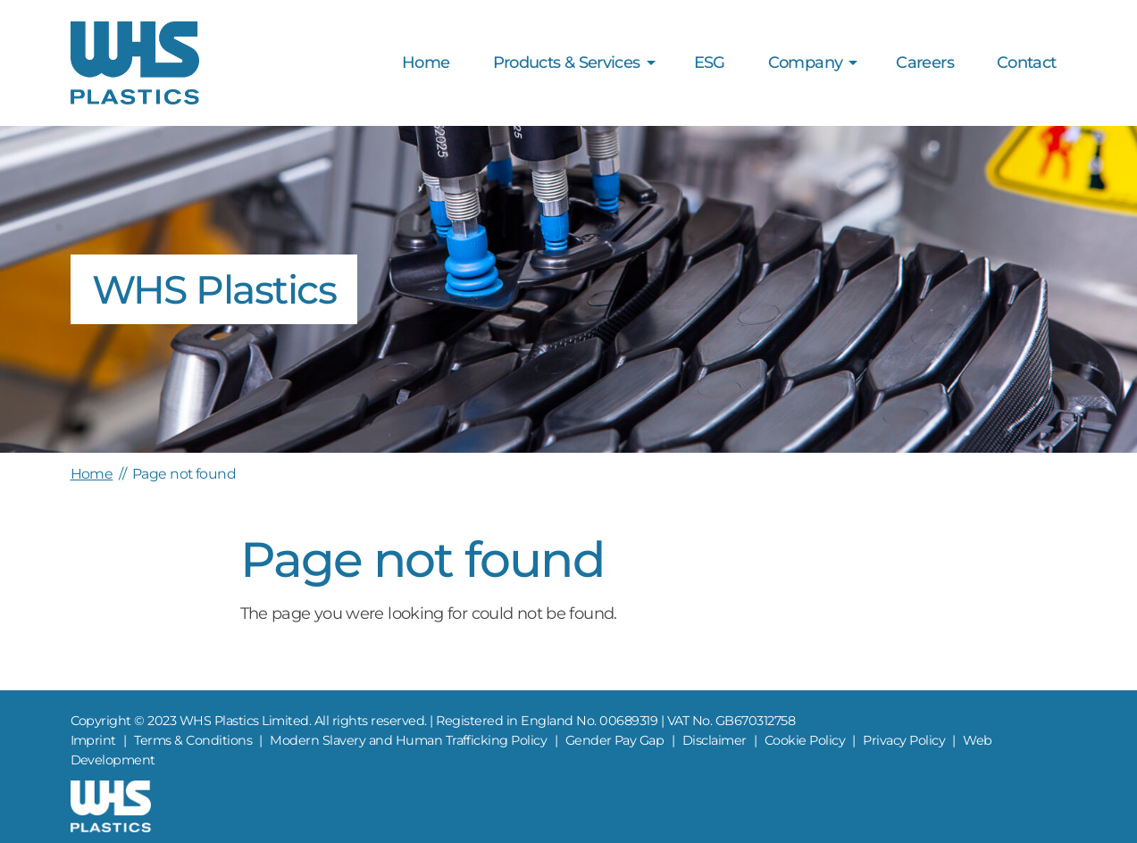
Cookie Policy (805, 740)
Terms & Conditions (193, 740)
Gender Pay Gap (615, 740)
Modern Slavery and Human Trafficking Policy (408, 740)
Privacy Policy (904, 740)
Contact (1027, 62)
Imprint (93, 740)
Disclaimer (714, 740)
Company (805, 62)
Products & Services (566, 62)
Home (425, 62)
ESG (709, 62)
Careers (925, 62)
